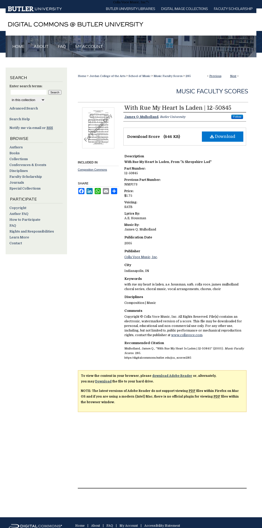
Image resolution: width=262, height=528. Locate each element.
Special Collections (25, 188)
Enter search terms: (25, 86)
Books (14, 153)
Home (82, 76)
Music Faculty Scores (168, 76)
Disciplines (18, 171)
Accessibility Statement (162, 525)
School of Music (139, 76)
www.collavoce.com (186, 335)
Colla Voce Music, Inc (140, 257)
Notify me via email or (31, 128)
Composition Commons (92, 169)
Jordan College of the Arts (107, 76)
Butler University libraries (130, 9)
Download (222, 136)
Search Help (19, 119)
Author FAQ (18, 214)
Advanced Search (23, 108)
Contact (15, 243)
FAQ (12, 225)
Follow (237, 116)
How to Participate (24, 220)
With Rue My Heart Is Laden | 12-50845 (177, 108)
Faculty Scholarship (233, 9)
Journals (16, 182)
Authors (16, 147)
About (95, 525)
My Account (128, 525)
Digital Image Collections (184, 9)
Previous (215, 76)
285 (188, 76)
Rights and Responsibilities (31, 231)
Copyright (17, 208)
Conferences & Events (27, 165)
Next (233, 76)
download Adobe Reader (172, 376)
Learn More (19, 237)
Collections (18, 159)
